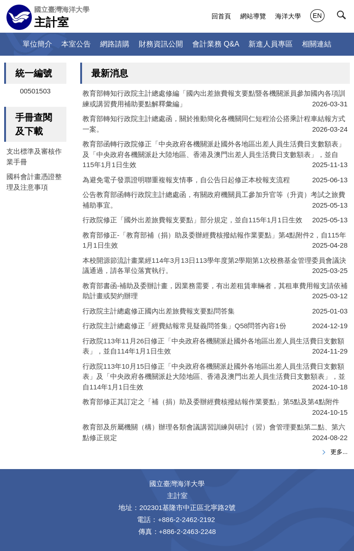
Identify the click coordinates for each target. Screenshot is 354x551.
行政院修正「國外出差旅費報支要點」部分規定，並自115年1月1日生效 (192, 220)
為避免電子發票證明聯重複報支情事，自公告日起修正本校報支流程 (186, 180)
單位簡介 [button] (37, 44)
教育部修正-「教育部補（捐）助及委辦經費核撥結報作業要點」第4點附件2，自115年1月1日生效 (214, 240)
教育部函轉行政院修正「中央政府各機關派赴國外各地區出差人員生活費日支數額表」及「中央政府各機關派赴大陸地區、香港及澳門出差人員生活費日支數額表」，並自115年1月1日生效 (214, 154)
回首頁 (221, 16)
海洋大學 (288, 16)
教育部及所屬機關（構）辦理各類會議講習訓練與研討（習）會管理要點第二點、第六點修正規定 (214, 432)
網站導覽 (253, 16)
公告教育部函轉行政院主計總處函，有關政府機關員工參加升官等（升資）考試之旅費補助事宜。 (214, 200)
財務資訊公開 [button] (161, 44)
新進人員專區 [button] (270, 44)
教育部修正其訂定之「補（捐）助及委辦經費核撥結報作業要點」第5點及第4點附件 (211, 402)
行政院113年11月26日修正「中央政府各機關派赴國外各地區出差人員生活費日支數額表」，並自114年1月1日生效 (213, 346)
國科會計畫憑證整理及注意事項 (34, 182)
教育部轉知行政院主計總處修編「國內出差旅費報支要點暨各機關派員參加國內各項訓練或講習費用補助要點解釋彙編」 (214, 98)
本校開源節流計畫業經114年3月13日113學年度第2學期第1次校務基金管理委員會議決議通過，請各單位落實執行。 (214, 265)
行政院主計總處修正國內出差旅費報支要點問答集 (159, 311)
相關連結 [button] (316, 44)
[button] (343, 17)
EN (317, 15)
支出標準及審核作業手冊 (34, 156)
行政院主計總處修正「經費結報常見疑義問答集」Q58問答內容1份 (184, 326)
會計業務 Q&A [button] (215, 44)
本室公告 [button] (76, 44)
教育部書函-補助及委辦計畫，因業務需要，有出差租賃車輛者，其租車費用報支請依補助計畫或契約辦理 (215, 291)
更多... (339, 451)
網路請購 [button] (115, 44)
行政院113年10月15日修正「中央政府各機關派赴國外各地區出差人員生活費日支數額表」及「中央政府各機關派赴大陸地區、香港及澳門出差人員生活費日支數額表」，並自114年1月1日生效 (214, 376)
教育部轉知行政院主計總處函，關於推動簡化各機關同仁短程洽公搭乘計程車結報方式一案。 (214, 124)
